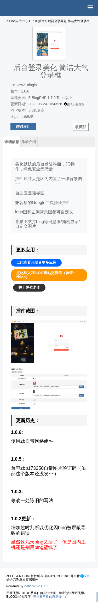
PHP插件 (38, 21)
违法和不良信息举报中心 (50, 596)
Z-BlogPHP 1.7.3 (36, 586)
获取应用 (23, 127)
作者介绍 (28, 142)
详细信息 (11, 142)
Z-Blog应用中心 (17, 21)
